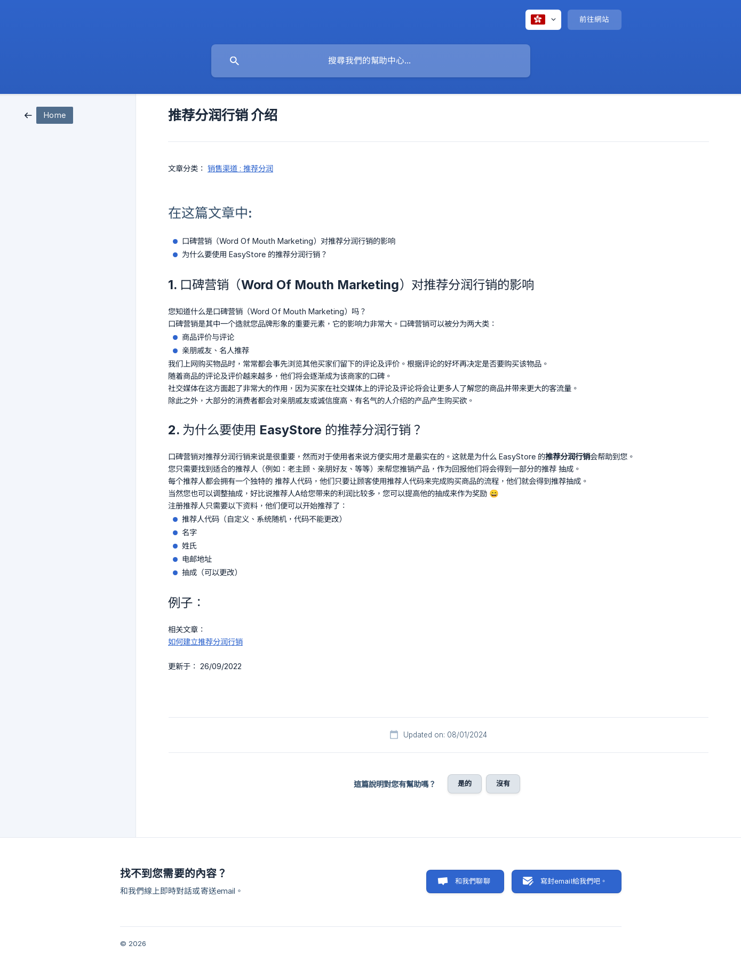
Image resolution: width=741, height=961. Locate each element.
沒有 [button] (503, 783)
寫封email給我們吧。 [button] (574, 881)
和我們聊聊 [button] (472, 881)
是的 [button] (465, 783)
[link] (49, 114)
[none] (543, 20)
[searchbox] (370, 60)
